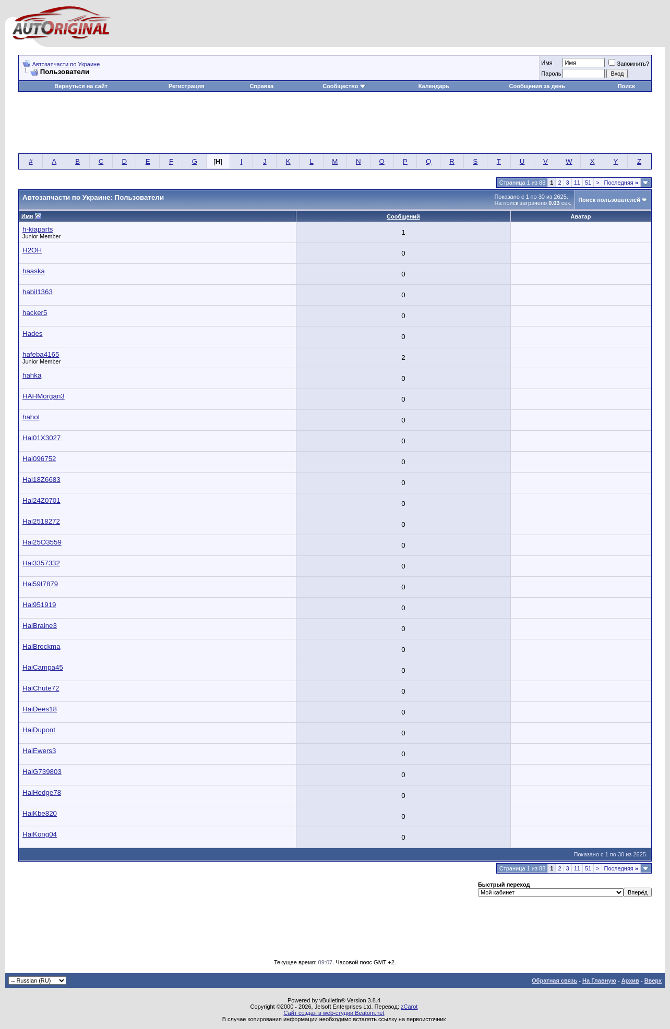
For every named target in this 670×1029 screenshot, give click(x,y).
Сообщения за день (537, 86)
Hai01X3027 (41, 438)
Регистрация (187, 86)
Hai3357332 (41, 563)
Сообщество (343, 86)
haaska (33, 271)
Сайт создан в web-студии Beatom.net (333, 1013)
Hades (32, 333)
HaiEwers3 (39, 751)
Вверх (653, 980)
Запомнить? (628, 63)
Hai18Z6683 (41, 479)
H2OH (32, 250)
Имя (546, 62)
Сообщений (403, 216)
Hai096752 (39, 459)
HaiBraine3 (39, 625)
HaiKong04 (39, 834)
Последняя (621, 182)
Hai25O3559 (42, 542)
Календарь (433, 86)
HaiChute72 (40, 688)
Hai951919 (39, 605)
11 (577, 182)
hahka (31, 375)
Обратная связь (554, 980)
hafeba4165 (40, 354)
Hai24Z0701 (41, 500)
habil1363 (37, 292)
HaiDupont (38, 730)
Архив (630, 980)
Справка (261, 86)
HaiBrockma (41, 646)
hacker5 (34, 313)
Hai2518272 (41, 521)
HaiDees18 (39, 709)
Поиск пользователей (609, 200)
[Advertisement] (335, 123)
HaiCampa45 (42, 667)
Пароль (551, 73)
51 (588, 182)
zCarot (409, 1006)
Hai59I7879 (40, 584)
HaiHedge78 (41, 792)
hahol (31, 417)
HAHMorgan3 (43, 396)
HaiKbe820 (39, 813)
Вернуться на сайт (80, 86)
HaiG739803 (42, 772)
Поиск (626, 86)
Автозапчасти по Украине (66, 64)
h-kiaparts (37, 229)
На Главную (599, 980)
